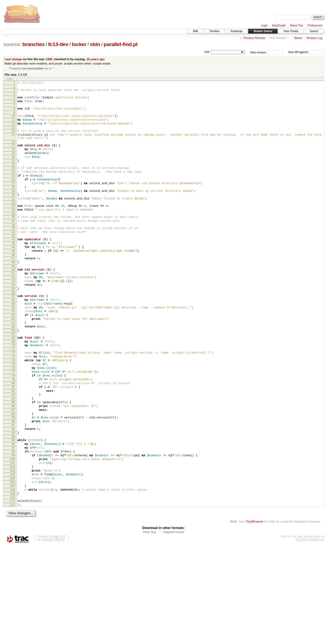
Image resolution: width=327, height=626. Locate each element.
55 (13, 324)
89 (13, 478)
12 (13, 130)
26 (13, 195)
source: (12, 44)
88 (13, 474)
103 (12, 542)
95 (13, 505)
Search (314, 31)
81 (13, 441)
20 (13, 169)
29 (13, 209)
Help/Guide (279, 25)
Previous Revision (254, 38)
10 (13, 120)
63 (13, 360)
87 (13, 469)
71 (13, 396)
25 (13, 191)
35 (13, 236)
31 (13, 218)
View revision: (258, 52)
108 (12, 565)
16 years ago (95, 59)
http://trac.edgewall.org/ (310, 618)
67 (13, 379)
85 (13, 460)
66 (13, 374)
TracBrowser (254, 600)
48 (13, 293)
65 (13, 369)
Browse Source (263, 31)
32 (13, 223)
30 (13, 214)
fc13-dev (58, 44)
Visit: (207, 51)
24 (13, 186)
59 (13, 342)
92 (13, 492)
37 (13, 244)
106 (12, 556)
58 (13, 337)
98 (13, 519)
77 (13, 423)
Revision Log (314, 38)
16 (13, 151)
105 (12, 551)
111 (12, 578)
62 (13, 355)
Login (264, 25)
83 (13, 450)
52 (13, 310)
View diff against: (306, 52)
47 (13, 288)
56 (13, 329)
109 (12, 570)
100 (12, 528)
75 (13, 413)
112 (12, 583)
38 (13, 249)
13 (13, 134)
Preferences (315, 25)
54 (13, 319)
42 (13, 265)
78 (13, 427)
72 (13, 400)
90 (13, 483)
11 (13, 125)
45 (13, 279)
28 (13, 204)
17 (13, 155)
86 (13, 464)
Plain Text (149, 611)
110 (12, 574)
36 (13, 239)
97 (13, 514)
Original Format (173, 611)
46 (13, 283)
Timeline (214, 31)
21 (13, 173)
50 (13, 301)
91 (13, 488)
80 (13, 437)
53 (13, 315)
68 (13, 382)
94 (13, 501)
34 (13, 231)
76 (13, 418)
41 (13, 261)
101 (12, 533)
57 (13, 332)
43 (13, 270)
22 (13, 178)
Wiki (195, 31)
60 (13, 346)
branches (33, 44)
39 (13, 252)
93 (13, 497)
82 (13, 446)
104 (12, 547)
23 (13, 181)
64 (13, 365)
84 (13, 455)
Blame (298, 38)
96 (13, 510)
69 (13, 387)
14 (13, 138)
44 (13, 274)
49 (13, 297)
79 (13, 432)
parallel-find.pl (120, 44)
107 (12, 561)
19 (13, 164)
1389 (48, 59)
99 (13, 523)
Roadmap (236, 31)
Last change (13, 59)
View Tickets (290, 31)
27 (13, 200)
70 (13, 391)
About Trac (296, 25)
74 (13, 409)
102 (12, 537)
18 (13, 159)
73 (13, 404)
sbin (95, 44)
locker (79, 44)
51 (13, 306)
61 (13, 351)
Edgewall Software (52, 618)
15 (13, 142)
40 (13, 257)
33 (13, 227)
